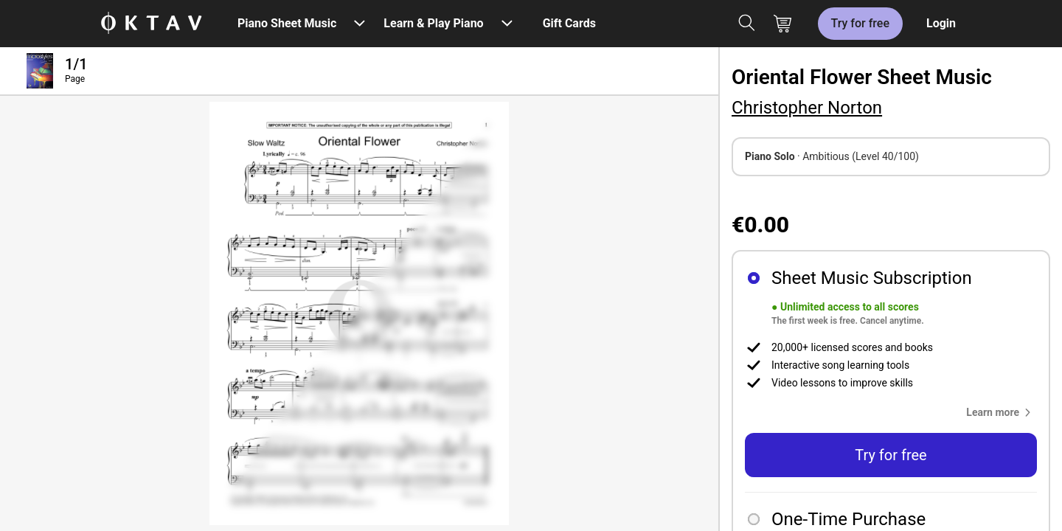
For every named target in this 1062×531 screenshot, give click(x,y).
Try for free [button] (890, 455)
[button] (1001, 412)
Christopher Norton (807, 107)
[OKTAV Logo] (151, 24)
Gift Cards (569, 23)
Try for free (860, 23)
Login (941, 23)
